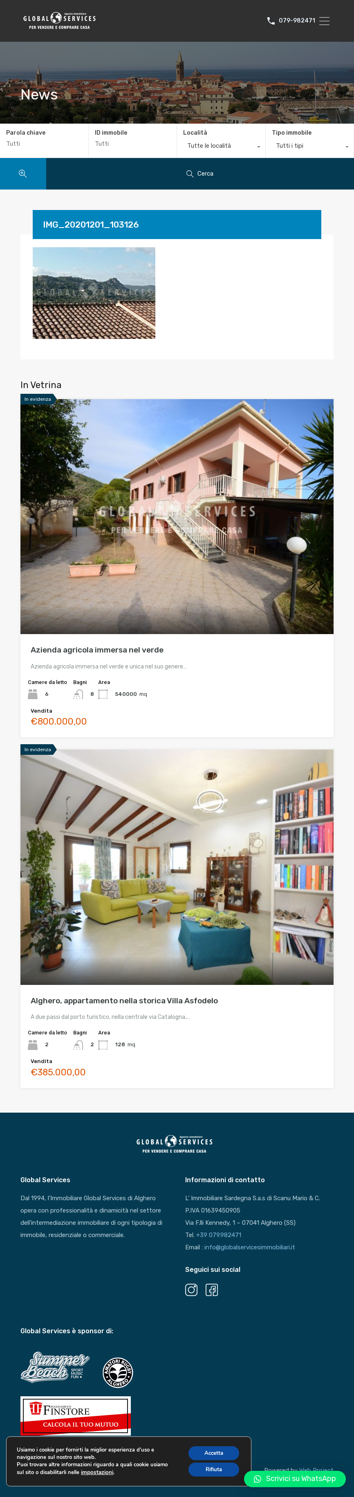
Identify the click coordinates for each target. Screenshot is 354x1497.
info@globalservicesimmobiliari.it (249, 1247)
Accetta (212, 1456)
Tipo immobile (291, 132)
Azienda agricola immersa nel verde (97, 650)
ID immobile (111, 133)
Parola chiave (25, 133)
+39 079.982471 (218, 1235)
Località (195, 132)
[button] (295, 1479)
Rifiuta (212, 1473)
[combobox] (221, 148)
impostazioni (96, 1476)
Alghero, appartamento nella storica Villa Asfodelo (124, 1000)
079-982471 (297, 21)
